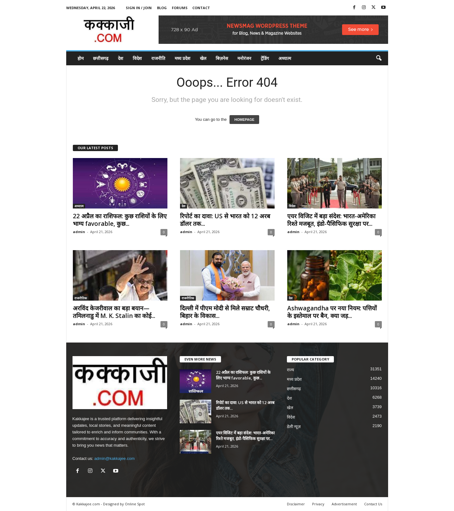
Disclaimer (296, 504)
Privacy (318, 504)
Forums (180, 7)
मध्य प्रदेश (182, 58)
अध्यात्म (284, 58)
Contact (201, 7)
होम (81, 58)
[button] (379, 58)
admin (79, 231)
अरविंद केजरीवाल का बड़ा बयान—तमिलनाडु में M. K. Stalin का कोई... (114, 312)
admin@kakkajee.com (114, 458)
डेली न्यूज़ (294, 426)
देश (120, 58)
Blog (162, 7)
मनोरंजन (244, 58)
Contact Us (373, 504)
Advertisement (344, 504)
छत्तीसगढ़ (100, 58)
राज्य (290, 369)
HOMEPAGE (244, 119)
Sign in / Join (139, 7)
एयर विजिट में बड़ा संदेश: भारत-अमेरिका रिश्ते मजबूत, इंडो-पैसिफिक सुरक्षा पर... (331, 220)
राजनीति (158, 58)
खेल (203, 58)
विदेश (137, 58)
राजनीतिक (80, 298)
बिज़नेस (222, 58)
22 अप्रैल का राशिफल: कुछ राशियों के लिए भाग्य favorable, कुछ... (120, 220)
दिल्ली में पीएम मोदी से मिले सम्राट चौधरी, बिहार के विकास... (225, 312)
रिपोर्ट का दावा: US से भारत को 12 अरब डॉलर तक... (225, 220)
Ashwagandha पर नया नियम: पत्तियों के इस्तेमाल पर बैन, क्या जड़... (332, 312)
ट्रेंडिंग (265, 58)
